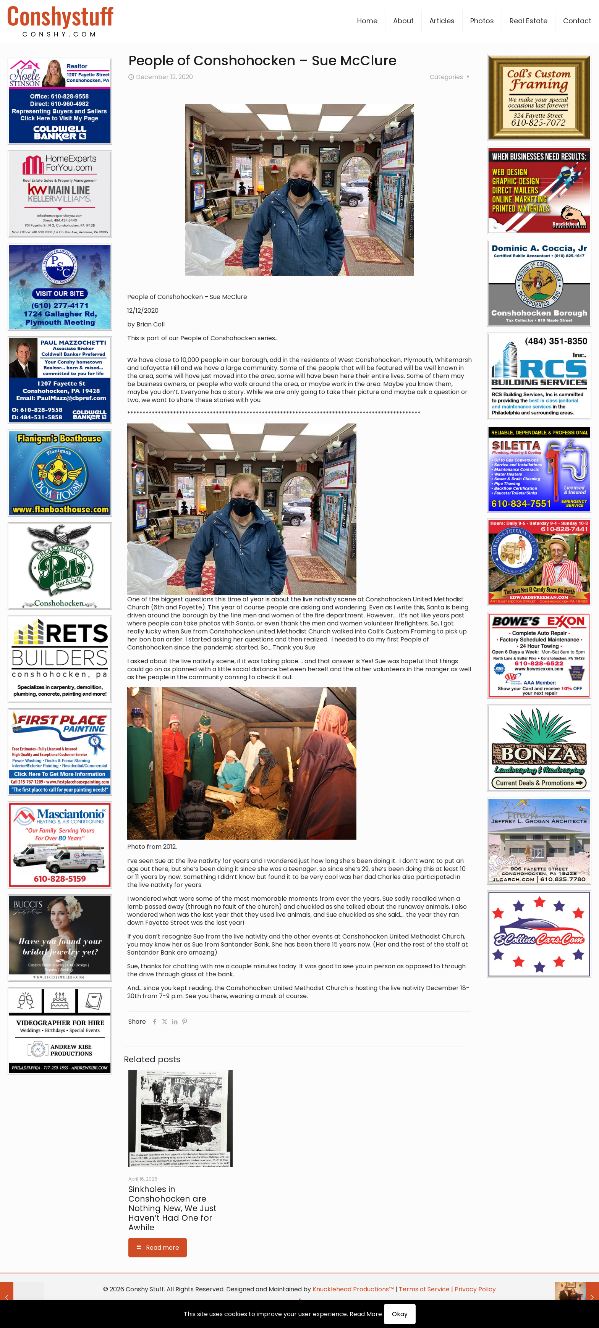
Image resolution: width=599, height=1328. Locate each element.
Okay (400, 1314)
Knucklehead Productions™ (353, 1289)
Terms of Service (424, 1289)
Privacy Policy (475, 1289)
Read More (366, 1314)
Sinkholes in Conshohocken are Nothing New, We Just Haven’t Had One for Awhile (172, 1208)
